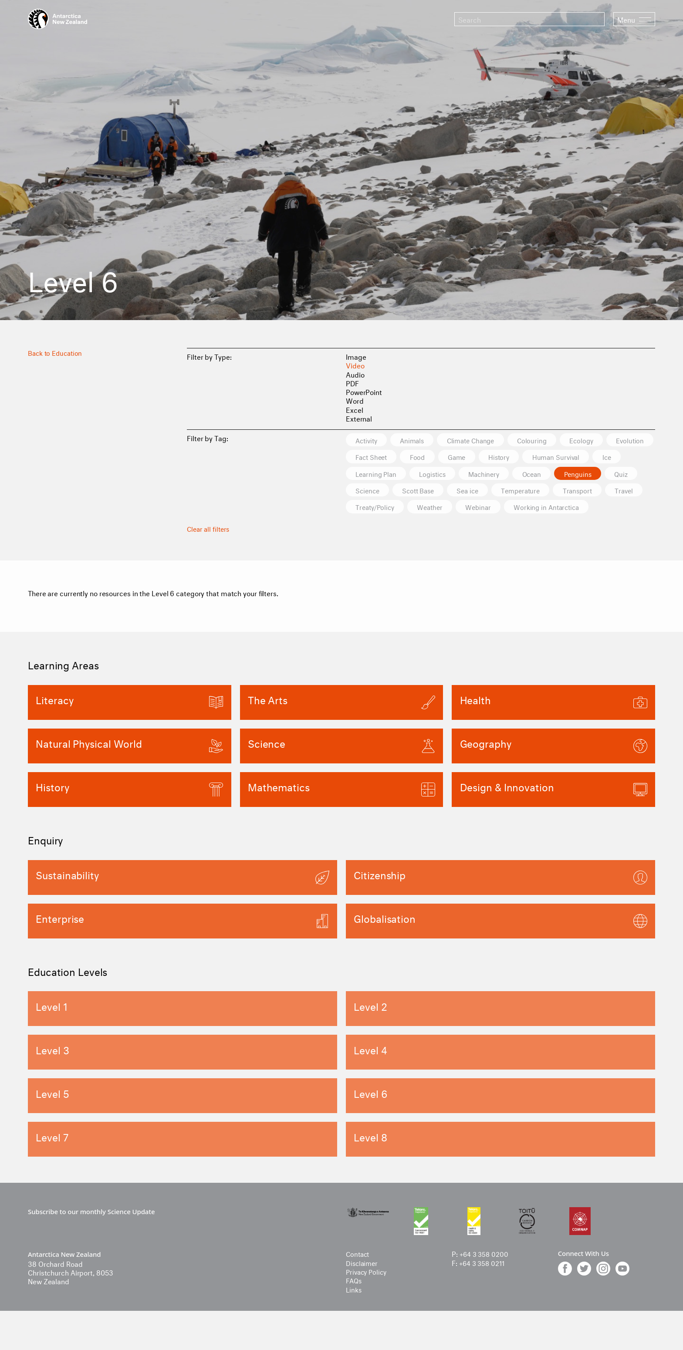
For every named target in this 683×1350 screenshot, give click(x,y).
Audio (355, 373)
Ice (435, 474)
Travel (487, 508)
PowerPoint (364, 391)
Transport (438, 508)
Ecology (598, 440)
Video (355, 364)
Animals (417, 440)
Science (506, 491)
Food (477, 457)
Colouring (546, 440)
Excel (354, 409)
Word (355, 400)
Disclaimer (363, 1280)
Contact (358, 1271)
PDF (352, 382)
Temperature (377, 508)
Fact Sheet (427, 457)
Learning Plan (485, 474)
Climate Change (481, 440)
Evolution (370, 457)
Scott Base (561, 491)
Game (519, 457)
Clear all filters (209, 546)
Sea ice (614, 491)
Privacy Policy (368, 1289)
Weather (601, 508)
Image (356, 356)
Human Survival (381, 474)
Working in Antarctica (442, 525)
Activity (368, 440)
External (359, 417)
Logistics (546, 474)
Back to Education (57, 352)
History (564, 457)
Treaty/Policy (542, 508)
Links (354, 1307)
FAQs (354, 1298)
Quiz (462, 491)
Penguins (415, 491)
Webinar (369, 525)
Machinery (601, 474)
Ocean (366, 491)
